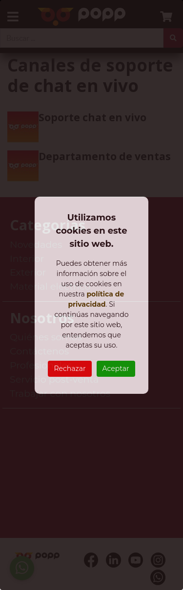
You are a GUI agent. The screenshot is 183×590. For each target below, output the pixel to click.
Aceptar (115, 368)
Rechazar (69, 368)
